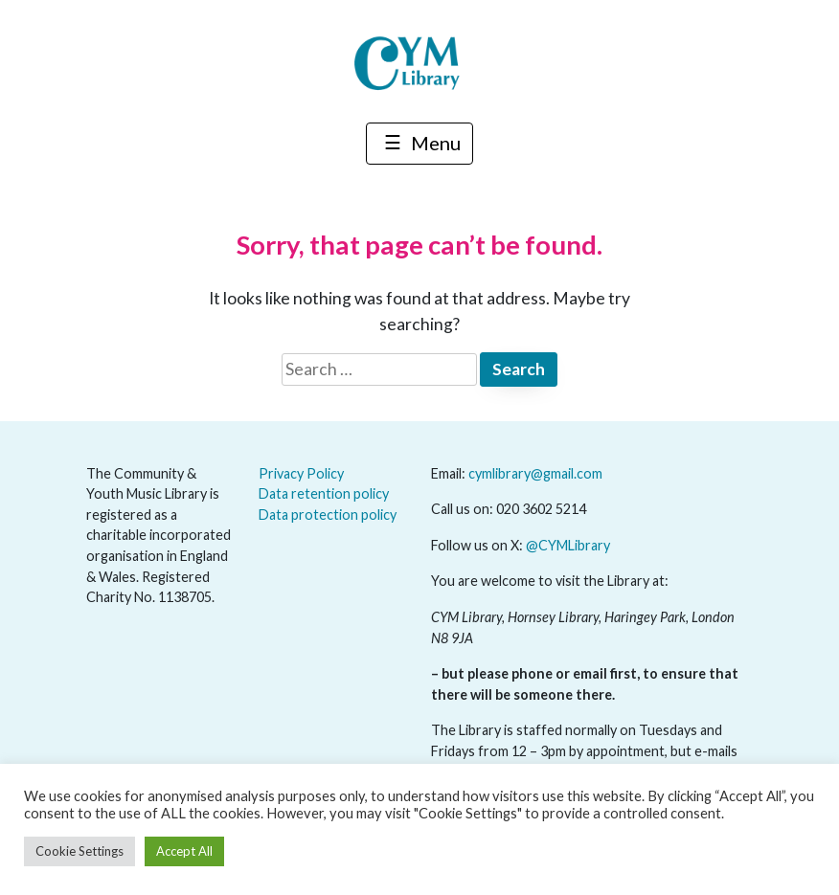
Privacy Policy (301, 473)
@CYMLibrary (568, 545)
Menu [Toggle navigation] (419, 145)
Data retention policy (324, 493)
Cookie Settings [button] (79, 851)
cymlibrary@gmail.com (535, 473)
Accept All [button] (184, 851)
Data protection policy (328, 514)
